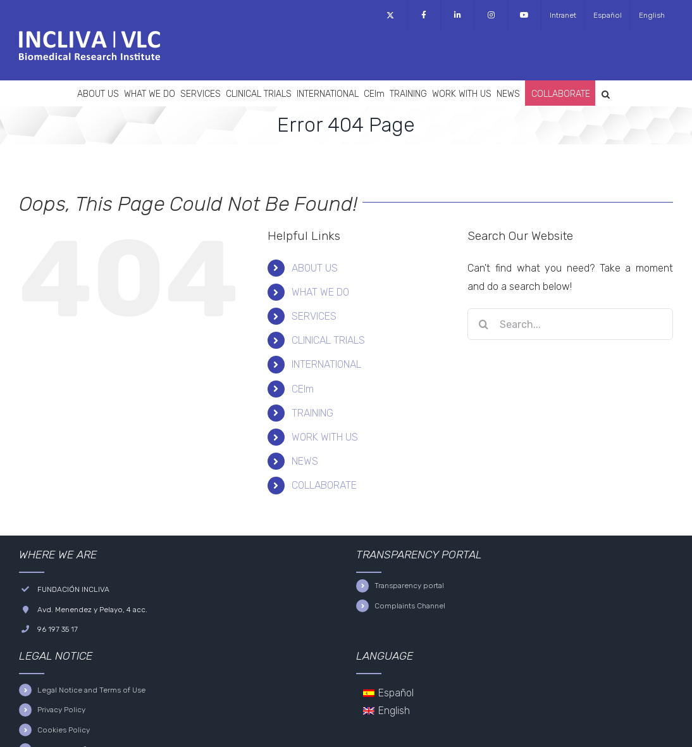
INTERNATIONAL (326, 364)
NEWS (305, 461)
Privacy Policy (61, 709)
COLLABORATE (324, 485)
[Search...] (570, 324)
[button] (606, 93)
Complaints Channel (409, 605)
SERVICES (314, 316)
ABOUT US (315, 268)
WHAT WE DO (320, 292)
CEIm (303, 389)
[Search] (483, 324)
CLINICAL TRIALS (328, 340)
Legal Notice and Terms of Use (91, 690)
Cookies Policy (63, 729)
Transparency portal (409, 585)
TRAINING (312, 413)
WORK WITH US (325, 437)
